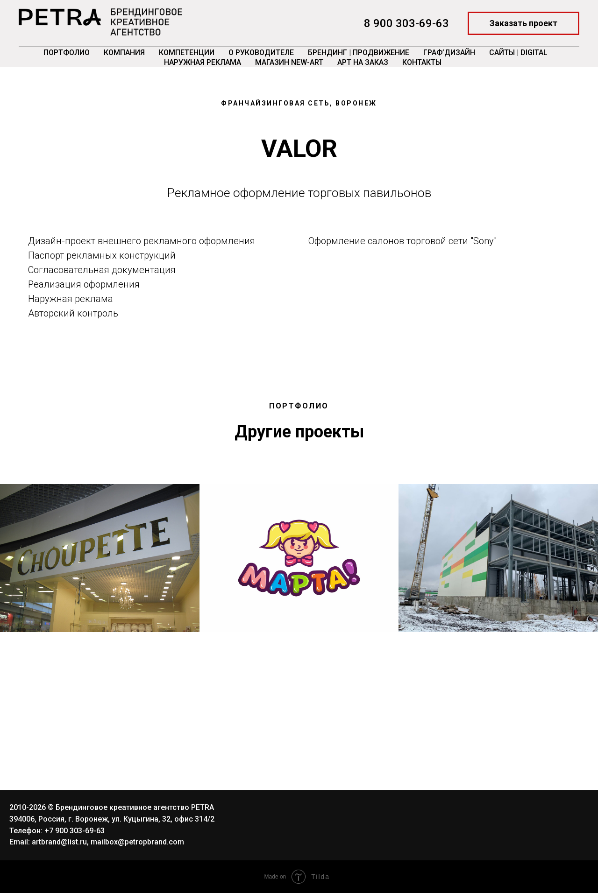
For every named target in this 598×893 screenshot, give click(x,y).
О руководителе (261, 52)
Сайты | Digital (518, 52)
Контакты (421, 62)
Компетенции (186, 52)
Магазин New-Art (289, 62)
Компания (124, 52)
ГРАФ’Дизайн (449, 52)
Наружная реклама (202, 62)
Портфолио (66, 52)
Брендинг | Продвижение (358, 52)
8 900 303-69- (400, 23)
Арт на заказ (362, 62)
